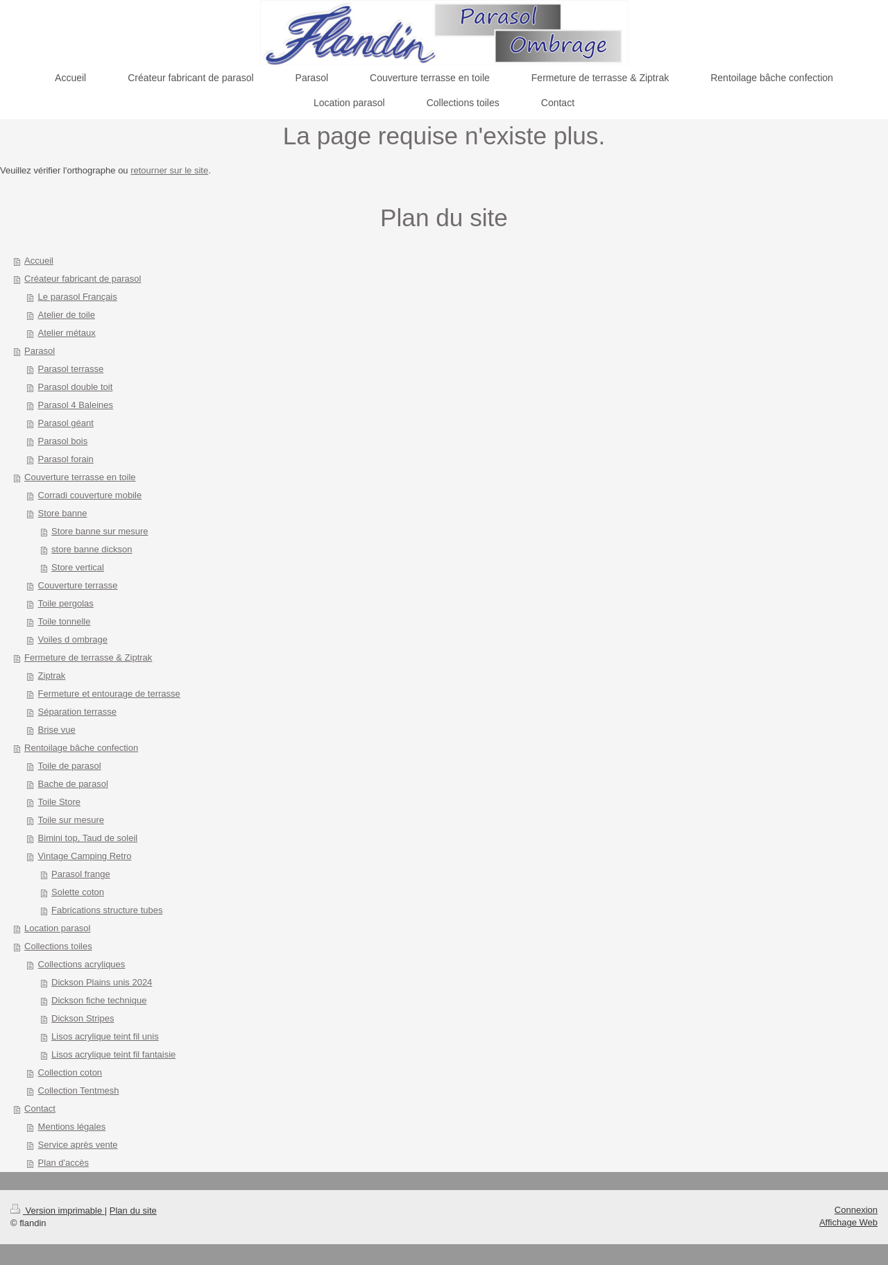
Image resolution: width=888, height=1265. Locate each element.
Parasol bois (63, 441)
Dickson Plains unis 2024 (101, 982)
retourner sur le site (169, 170)
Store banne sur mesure (99, 531)
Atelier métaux (67, 333)
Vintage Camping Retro (85, 856)
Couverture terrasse (78, 585)
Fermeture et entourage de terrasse (109, 693)
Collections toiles (58, 946)
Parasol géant (66, 423)
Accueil (38, 260)
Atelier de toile (66, 314)
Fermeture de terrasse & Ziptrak (88, 657)
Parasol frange (80, 874)
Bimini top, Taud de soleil (88, 838)
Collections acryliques (82, 964)
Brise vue (57, 729)
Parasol (39, 351)
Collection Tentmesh (78, 1090)
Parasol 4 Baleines (75, 405)
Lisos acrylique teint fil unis (105, 1036)
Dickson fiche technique (98, 1000)
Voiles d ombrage (73, 639)
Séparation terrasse (77, 711)
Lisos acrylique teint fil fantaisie (113, 1054)
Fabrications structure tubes (106, 910)
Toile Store (59, 802)
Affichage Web (848, 1222)
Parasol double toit (75, 387)
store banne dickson (91, 549)
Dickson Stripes (82, 1018)
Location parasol (57, 928)
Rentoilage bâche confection (81, 747)
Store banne (62, 513)
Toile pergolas (66, 603)
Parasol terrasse (71, 369)
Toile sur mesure (71, 820)
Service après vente (78, 1144)
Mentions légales (72, 1126)
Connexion (856, 1210)
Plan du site (133, 1210)
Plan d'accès (63, 1162)
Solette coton (77, 892)
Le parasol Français (77, 296)
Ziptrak (52, 675)
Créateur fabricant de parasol (82, 278)
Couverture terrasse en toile (79, 477)
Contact (40, 1108)
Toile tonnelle (64, 621)
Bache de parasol (73, 784)
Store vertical (77, 567)
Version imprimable (57, 1210)
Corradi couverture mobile (90, 495)
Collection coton (70, 1072)
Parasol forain (66, 459)
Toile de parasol (69, 766)
